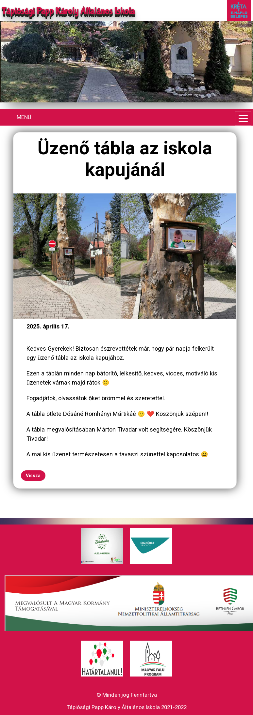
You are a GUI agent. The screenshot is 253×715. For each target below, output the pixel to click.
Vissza (33, 475)
